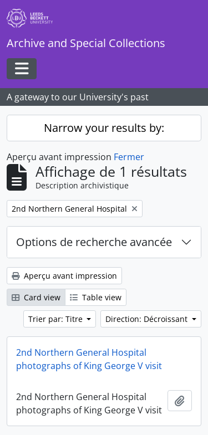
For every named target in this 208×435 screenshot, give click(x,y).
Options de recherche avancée (94, 241)
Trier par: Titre (56, 319)
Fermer (129, 157)
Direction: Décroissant (147, 319)
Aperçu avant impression (64, 275)
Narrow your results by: (104, 127)
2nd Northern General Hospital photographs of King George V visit (89, 359)
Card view (36, 297)
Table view (95, 297)
